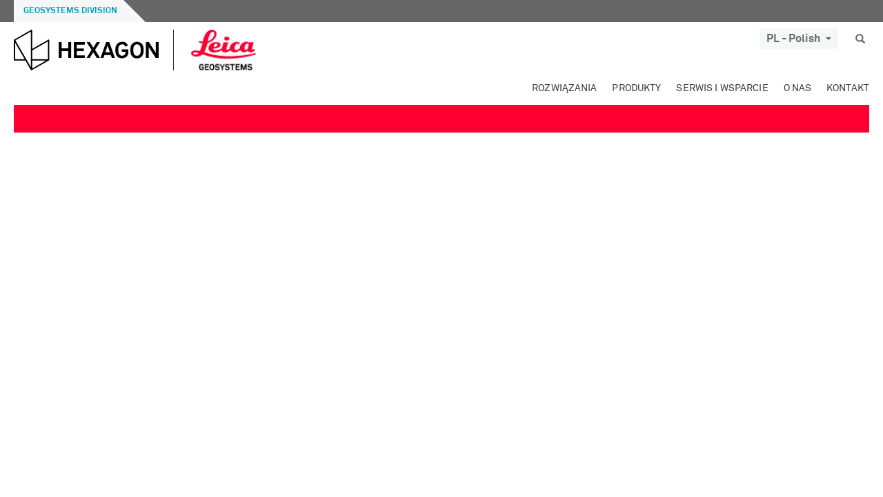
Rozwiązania (564, 88)
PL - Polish (798, 38)
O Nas (798, 88)
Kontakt (847, 88)
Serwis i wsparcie (722, 88)
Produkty (636, 88)
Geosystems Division (70, 11)
